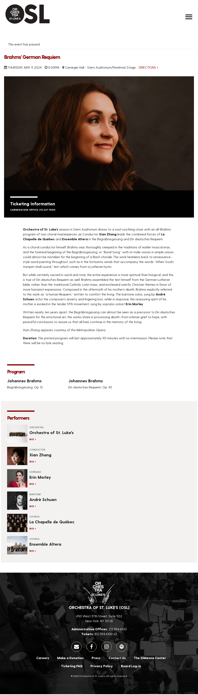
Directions (147, 68)
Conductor (37, 450)
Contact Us (117, 659)
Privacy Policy (101, 667)
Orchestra (36, 428)
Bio (31, 440)
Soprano (35, 472)
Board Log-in (131, 667)
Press (96, 659)
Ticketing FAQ (71, 667)
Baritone (35, 495)
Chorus (34, 517)
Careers (42, 659)
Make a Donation (70, 659)
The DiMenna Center (150, 659)
